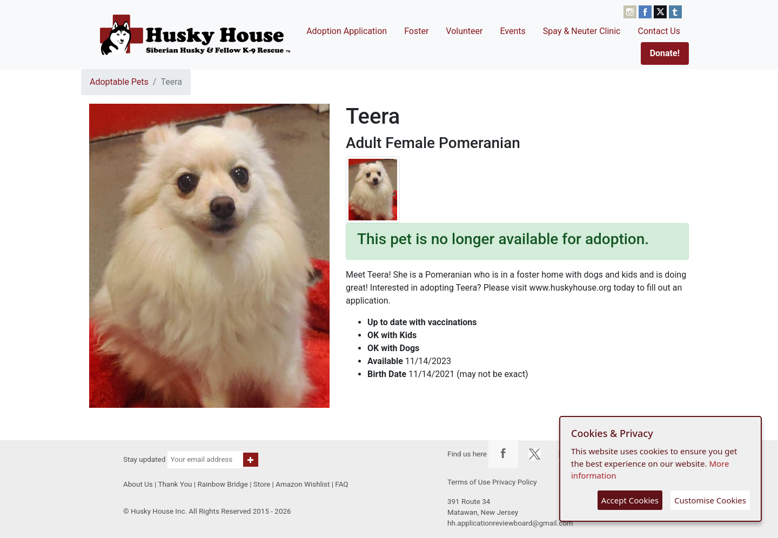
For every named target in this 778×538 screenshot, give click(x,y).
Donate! (665, 53)
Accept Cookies (630, 500)
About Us (138, 484)
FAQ (341, 484)
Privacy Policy (514, 482)
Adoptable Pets (119, 82)
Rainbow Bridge (222, 484)
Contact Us (659, 31)
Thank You (175, 484)
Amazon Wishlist (303, 484)
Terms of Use (469, 482)
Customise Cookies (710, 500)
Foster (416, 31)
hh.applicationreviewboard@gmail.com (510, 523)
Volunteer (464, 31)
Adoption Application (346, 31)
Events (512, 31)
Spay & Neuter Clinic (582, 31)
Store (261, 484)
